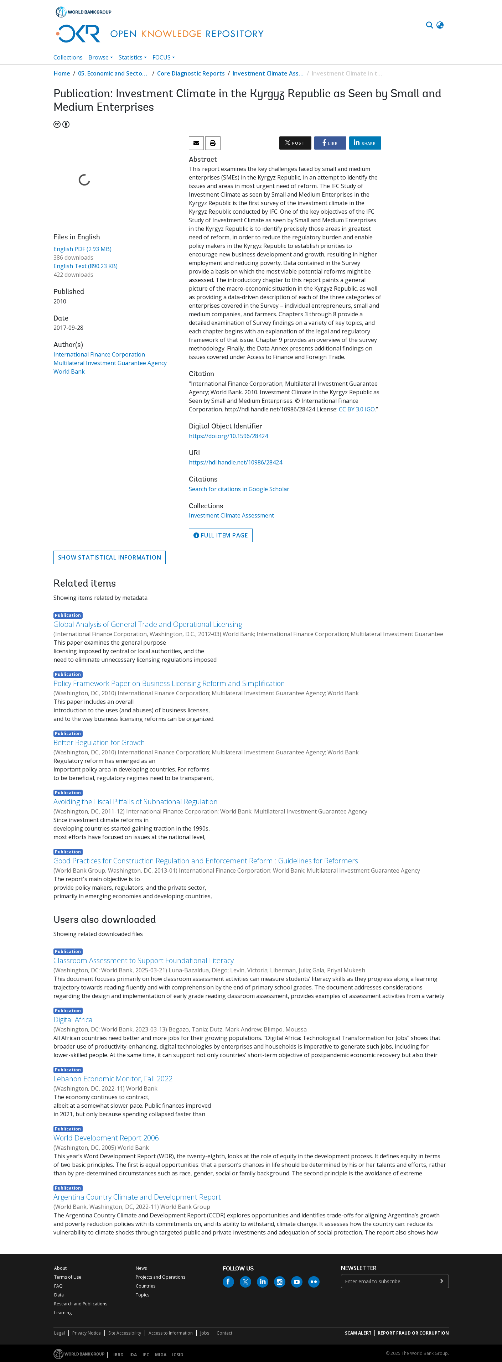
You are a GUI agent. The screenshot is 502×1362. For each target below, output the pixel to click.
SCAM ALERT (358, 1333)
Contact (224, 1333)
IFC (146, 1355)
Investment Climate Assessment (268, 73)
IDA (133, 1355)
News (141, 1268)
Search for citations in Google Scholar (239, 489)
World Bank (69, 371)
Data (59, 1295)
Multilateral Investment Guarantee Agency (110, 363)
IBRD (118, 1355)
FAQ (58, 1286)
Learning (63, 1313)
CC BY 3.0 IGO (357, 409)
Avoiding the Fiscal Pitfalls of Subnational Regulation (135, 801)
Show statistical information (109, 557)
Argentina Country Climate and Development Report (137, 1197)
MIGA (160, 1355)
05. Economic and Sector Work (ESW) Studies (113, 73)
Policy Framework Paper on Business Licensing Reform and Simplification (169, 683)
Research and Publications (80, 1304)
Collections (68, 57)
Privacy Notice (86, 1333)
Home (62, 73)
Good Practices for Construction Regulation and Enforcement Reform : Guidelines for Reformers (205, 860)
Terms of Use (67, 1277)
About (60, 1268)
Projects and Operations (160, 1277)
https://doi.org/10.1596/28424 (228, 436)
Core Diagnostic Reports (191, 73)
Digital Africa (73, 1019)
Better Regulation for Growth (99, 742)
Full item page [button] (220, 535)
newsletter (359, 1268)
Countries (145, 1286)
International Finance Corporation (99, 354)
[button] (440, 25)
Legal (59, 1333)
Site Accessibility (124, 1333)
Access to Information (171, 1333)
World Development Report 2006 (106, 1138)
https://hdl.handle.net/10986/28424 (235, 462)
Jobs (204, 1333)
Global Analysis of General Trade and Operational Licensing (147, 624)
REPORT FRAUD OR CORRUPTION (413, 1333)
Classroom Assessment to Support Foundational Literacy (143, 960)
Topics (142, 1295)
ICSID (177, 1355)
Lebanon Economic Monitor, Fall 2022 (112, 1078)
